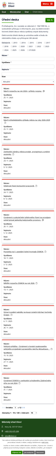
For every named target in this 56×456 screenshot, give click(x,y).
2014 (23, 43)
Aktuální (7, 108)
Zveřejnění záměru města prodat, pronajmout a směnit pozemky (27, 152)
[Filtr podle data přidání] (28, 67)
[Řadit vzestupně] (8, 54)
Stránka (9, 407)
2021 (31, 46)
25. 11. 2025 (8, 97)
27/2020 (32, 50)
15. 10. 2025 (8, 355)
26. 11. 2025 (8, 327)
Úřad (27, 12)
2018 (6, 46)
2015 (32, 43)
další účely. (45, 442)
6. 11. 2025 (8, 321)
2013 (15, 43)
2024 (6, 50)
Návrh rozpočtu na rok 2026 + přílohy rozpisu (24, 91)
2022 (39, 46)
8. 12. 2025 (8, 199)
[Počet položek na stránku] (33, 412)
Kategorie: (6, 42)
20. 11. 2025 (8, 226)
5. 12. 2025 (8, 233)
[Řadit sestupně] (8, 55)
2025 (14, 50)
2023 (47, 46)
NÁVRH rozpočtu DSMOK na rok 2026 (20, 283)
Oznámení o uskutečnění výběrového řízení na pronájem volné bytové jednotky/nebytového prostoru (27, 218)
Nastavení (40, 452)
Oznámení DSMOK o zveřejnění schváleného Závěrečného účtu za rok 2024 (27, 381)
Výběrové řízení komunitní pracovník (20, 186)
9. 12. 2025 (8, 167)
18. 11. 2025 (8, 258)
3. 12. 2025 (8, 264)
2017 (48, 43)
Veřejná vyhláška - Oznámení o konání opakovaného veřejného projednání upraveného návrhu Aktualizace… (28, 347)
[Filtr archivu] (28, 82)
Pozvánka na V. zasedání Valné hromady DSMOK (25, 251)
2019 (14, 46)
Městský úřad (15, 12)
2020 (23, 46)
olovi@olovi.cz (10, 436)
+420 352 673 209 (12, 431)
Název (4, 55)
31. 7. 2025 (8, 389)
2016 (40, 43)
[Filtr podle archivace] (28, 74)
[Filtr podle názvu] (28, 59)
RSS (50, 20)
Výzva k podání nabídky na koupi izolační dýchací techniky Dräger (28, 313)
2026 (23, 50)
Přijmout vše (16, 452)
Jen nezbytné (28, 452)
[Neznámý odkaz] (22, 407)
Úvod (4, 12)
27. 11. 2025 (8, 362)
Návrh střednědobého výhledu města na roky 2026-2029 (27, 121)
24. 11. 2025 (8, 161)
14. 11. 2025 (8, 289)
